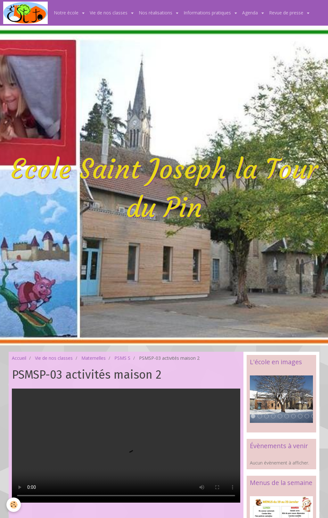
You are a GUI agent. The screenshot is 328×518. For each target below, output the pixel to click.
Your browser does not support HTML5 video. (126, 446)
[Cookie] (13, 504)
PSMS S (122, 358)
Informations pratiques (208, 13)
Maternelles (93, 358)
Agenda (250, 13)
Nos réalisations (156, 13)
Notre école (67, 13)
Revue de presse (287, 13)
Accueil (19, 358)
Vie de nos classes (109, 13)
